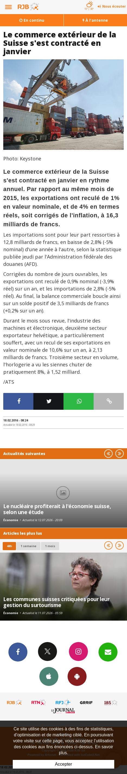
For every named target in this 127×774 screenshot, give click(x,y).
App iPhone (48, 676)
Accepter (63, 764)
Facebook (17, 652)
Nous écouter (114, 6)
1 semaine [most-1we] (28, 546)
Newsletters (108, 652)
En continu (31, 20)
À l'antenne (95, 20)
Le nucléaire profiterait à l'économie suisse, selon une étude (57, 509)
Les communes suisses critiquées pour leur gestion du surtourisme (56, 602)
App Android (77, 676)
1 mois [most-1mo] (50, 546)
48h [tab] (9, 546)
